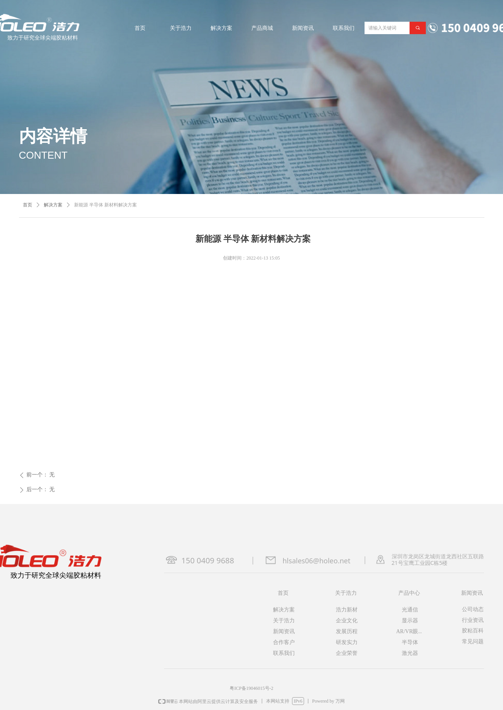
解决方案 (53, 205)
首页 (27, 205)
